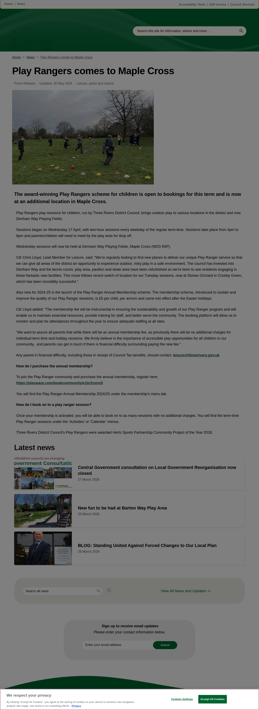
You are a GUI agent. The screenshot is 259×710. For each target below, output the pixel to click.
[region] (129, 699)
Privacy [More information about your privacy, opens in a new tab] (76, 705)
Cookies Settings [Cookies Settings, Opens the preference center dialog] (182, 699)
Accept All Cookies (213, 699)
